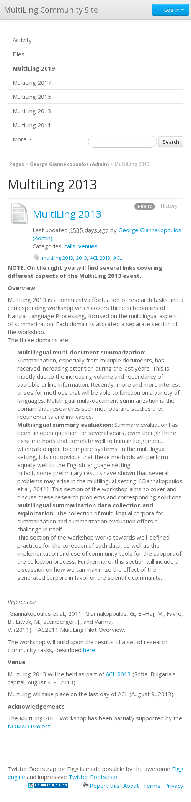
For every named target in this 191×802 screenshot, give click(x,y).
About (131, 785)
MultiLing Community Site (51, 10)
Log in (170, 9)
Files (18, 54)
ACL (117, 257)
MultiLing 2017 (32, 82)
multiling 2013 (57, 257)
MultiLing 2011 (32, 125)
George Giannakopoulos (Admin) (69, 164)
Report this (101, 785)
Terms (151, 785)
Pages (16, 164)
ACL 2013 (100, 257)
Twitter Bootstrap (93, 777)
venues (88, 246)
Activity (22, 40)
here (89, 650)
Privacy (173, 785)
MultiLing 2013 (32, 111)
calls (69, 246)
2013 (81, 257)
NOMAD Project (29, 726)
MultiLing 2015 (32, 96)
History (169, 205)
